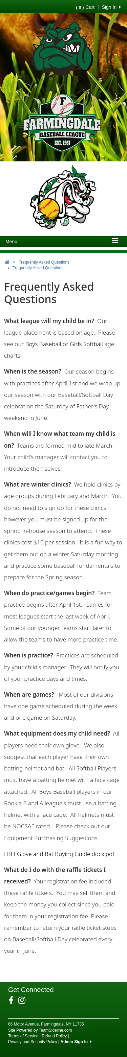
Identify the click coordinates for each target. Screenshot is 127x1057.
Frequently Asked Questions (44, 262)
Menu (11, 241)
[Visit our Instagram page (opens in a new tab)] (24, 1000)
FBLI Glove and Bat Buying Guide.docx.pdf (59, 854)
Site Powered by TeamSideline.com (40, 1030)
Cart (85, 7)
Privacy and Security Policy (32, 1041)
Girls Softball (85, 344)
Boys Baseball (43, 344)
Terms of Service (23, 1036)
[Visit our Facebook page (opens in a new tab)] (13, 1000)
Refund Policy (54, 1036)
